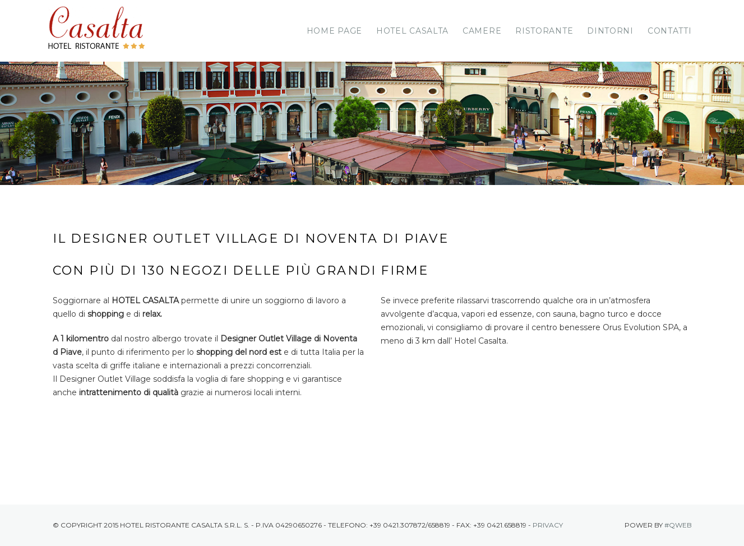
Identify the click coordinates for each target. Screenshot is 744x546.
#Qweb (678, 525)
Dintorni (610, 31)
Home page (334, 31)
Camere (482, 31)
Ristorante (544, 31)
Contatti (670, 31)
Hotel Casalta (412, 31)
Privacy (548, 525)
